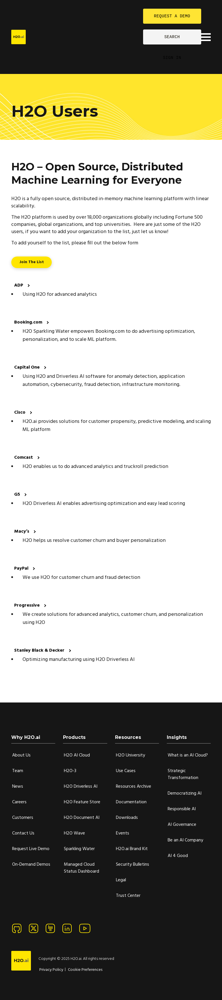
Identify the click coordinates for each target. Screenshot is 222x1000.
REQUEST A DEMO (172, 16)
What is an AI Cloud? (188, 755)
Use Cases (126, 771)
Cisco (20, 412)
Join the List (31, 262)
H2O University (130, 755)
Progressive (27, 605)
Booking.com (28, 322)
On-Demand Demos (31, 864)
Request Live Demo (30, 849)
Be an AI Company (185, 840)
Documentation (131, 802)
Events (122, 833)
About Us (21, 755)
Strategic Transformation (183, 774)
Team (17, 771)
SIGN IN (172, 57)
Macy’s (22, 531)
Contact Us (23, 833)
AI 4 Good (178, 856)
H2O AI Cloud (77, 755)
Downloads (127, 817)
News (17, 786)
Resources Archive (133, 786)
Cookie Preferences (85, 969)
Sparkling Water (79, 849)
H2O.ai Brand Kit (132, 849)
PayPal (21, 568)
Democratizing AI (184, 793)
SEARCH (172, 37)
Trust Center (128, 895)
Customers (22, 817)
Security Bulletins (132, 864)
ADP (19, 285)
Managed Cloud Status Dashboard (81, 868)
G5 (17, 494)
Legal (121, 880)
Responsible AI (182, 809)
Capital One (27, 367)
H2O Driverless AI (80, 786)
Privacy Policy (51, 969)
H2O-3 (70, 771)
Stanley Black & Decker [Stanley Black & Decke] (40, 650)
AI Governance (182, 824)
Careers (19, 802)
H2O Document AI (81, 817)
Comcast (24, 457)
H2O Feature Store (82, 802)
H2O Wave (74, 833)
